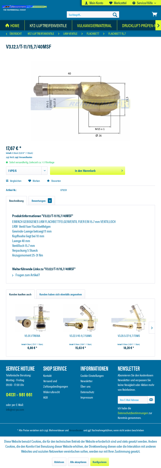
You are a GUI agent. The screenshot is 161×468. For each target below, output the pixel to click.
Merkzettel (118, 2)
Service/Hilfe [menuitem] (143, 2)
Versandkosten (76, 430)
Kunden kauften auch (20, 294)
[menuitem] (94, 2)
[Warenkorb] (155, 14)
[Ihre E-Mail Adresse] (133, 400)
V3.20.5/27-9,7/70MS (129, 336)
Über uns (85, 386)
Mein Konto (94, 2)
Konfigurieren (100, 462)
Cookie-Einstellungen (92, 375)
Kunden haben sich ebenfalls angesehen (60, 294)
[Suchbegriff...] (93, 14)
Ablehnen (59, 462)
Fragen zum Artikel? (26, 274)
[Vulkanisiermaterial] (94, 25)
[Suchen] (115, 14)
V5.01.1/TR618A (32, 336)
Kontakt (47, 375)
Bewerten (54, 181)
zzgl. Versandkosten (23, 157)
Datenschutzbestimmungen (133, 413)
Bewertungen (42, 200)
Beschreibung (16, 201)
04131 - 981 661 (19, 394)
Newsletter (86, 381)
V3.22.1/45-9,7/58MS (81, 336)
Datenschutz (87, 392)
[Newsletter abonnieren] (151, 400)
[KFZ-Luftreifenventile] (48, 25)
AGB (45, 397)
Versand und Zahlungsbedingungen (55, 384)
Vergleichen (13, 181)
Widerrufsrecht (51, 392)
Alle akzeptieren (78, 462)
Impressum (86, 397)
